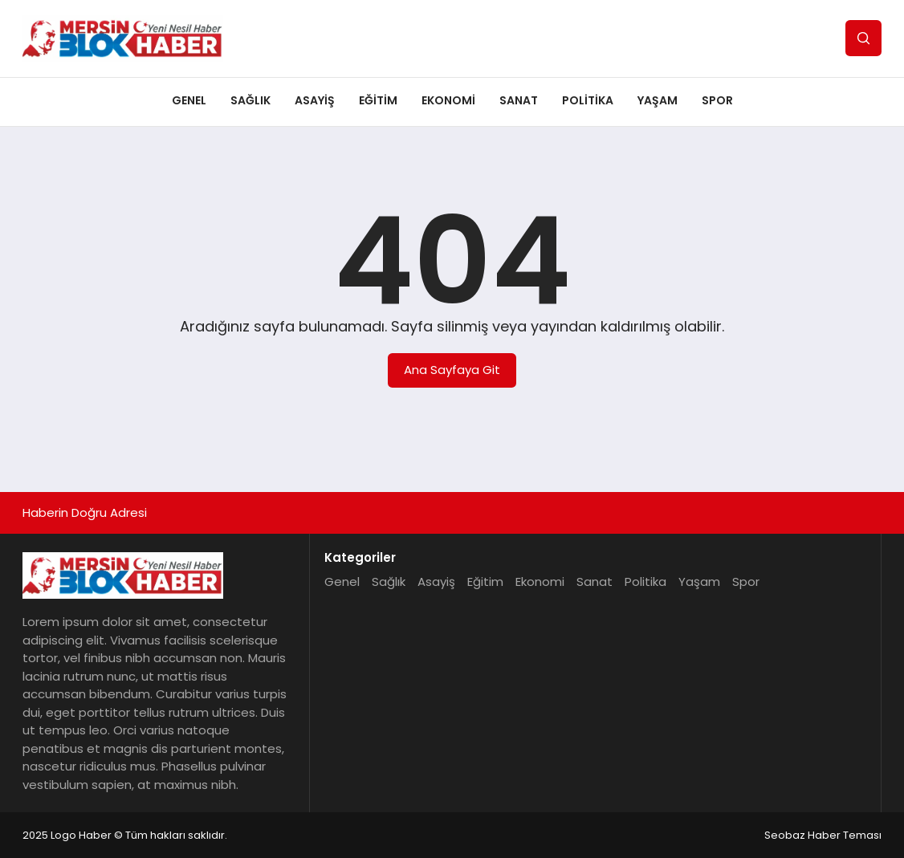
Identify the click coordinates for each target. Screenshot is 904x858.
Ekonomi (448, 100)
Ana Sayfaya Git (452, 369)
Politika (587, 100)
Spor (717, 100)
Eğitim (378, 100)
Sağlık (250, 100)
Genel (189, 100)
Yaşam (657, 100)
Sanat (518, 100)
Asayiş (315, 100)
